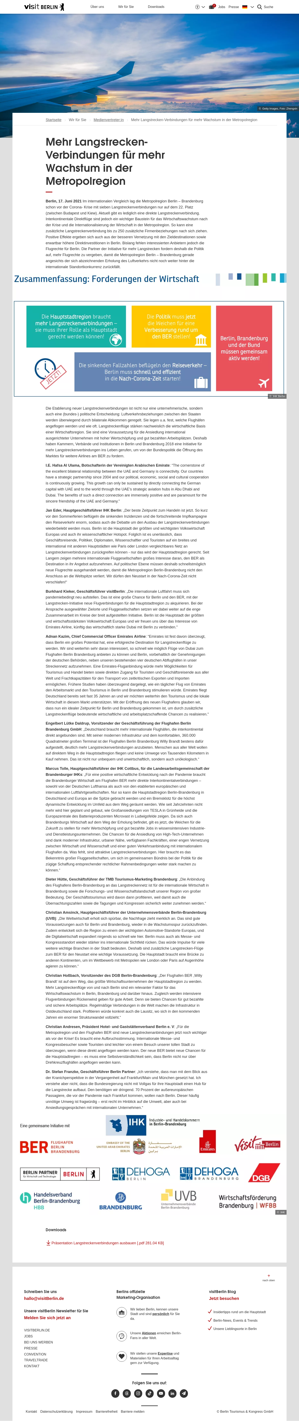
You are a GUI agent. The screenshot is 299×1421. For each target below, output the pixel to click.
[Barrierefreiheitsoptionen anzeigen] (200, 7)
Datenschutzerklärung (56, 1411)
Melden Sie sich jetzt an (47, 1317)
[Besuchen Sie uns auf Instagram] (138, 1393)
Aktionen (149, 1333)
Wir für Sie (126, 7)
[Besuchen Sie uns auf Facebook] (115, 1393)
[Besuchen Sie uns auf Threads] (127, 1393)
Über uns (97, 7)
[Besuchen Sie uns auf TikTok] (150, 1393)
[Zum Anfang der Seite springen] (268, 1277)
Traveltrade (36, 1360)
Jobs (221, 7)
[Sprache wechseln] (248, 7)
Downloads (156, 7)
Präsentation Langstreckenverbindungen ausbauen (107, 1243)
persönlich (160, 1314)
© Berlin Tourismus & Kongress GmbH (245, 1411)
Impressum (84, 1411)
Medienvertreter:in (109, 120)
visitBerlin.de (37, 1330)
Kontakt (31, 1366)
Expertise (165, 1353)
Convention (35, 1354)
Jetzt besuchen (224, 1298)
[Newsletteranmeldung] (184, 1393)
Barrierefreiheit (107, 1411)
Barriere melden (133, 1411)
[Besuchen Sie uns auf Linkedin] (172, 1393)
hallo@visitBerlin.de (44, 1298)
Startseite (53, 120)
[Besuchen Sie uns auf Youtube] (161, 1393)
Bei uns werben (38, 1342)
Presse (234, 7)
